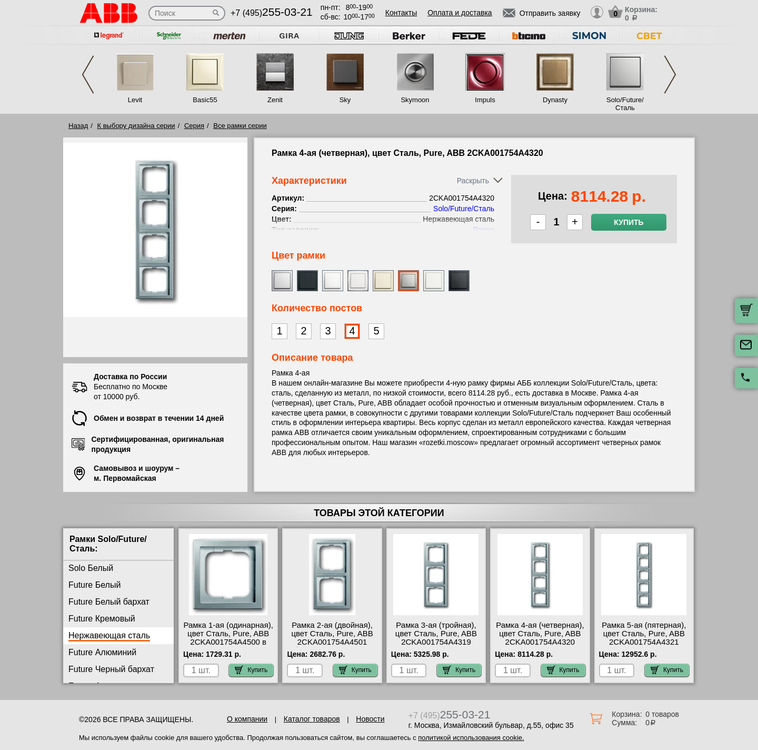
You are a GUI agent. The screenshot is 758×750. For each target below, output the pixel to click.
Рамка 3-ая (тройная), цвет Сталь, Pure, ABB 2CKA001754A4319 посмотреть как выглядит (436, 642)
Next (670, 74)
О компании (247, 719)
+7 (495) (272, 12)
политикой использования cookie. (471, 738)
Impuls (485, 100)
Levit (135, 100)
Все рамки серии (239, 126)
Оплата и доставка (459, 12)
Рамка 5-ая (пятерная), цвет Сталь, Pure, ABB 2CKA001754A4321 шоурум (644, 638)
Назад (78, 126)
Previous (88, 74)
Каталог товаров (312, 719)
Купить (628, 222)
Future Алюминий (102, 652)
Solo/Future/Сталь (625, 104)
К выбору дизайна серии (136, 126)
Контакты (401, 12)
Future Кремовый (101, 618)
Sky (345, 100)
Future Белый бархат (108, 601)
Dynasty (555, 100)
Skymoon (415, 100)
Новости (370, 719)
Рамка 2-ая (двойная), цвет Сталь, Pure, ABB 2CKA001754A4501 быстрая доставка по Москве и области (332, 642)
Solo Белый (90, 568)
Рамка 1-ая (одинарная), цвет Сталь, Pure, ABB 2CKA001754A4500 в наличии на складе (228, 638)
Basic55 (205, 100)
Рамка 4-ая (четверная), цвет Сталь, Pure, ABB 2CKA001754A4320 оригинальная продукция (540, 642)
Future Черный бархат (111, 669)
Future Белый (94, 584)
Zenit (275, 100)
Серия (194, 126)
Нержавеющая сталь (109, 635)
